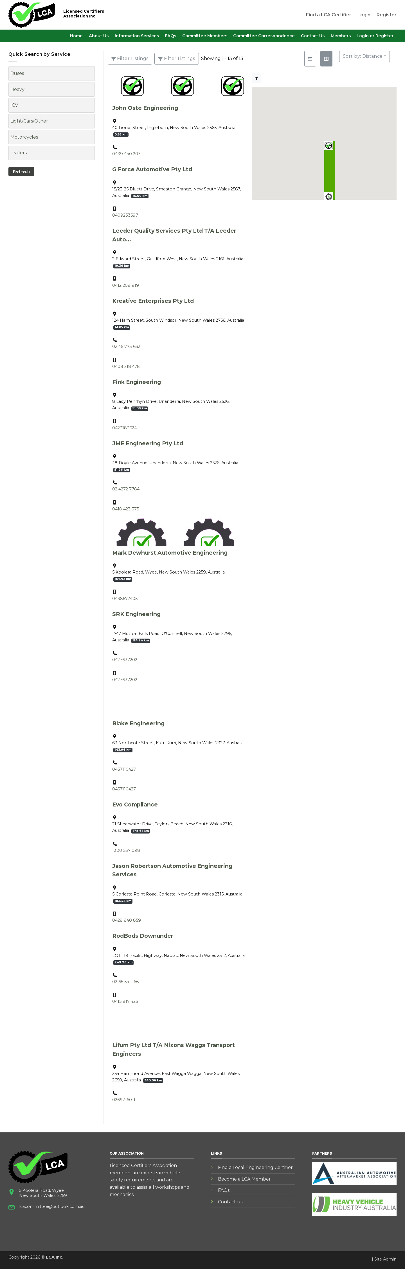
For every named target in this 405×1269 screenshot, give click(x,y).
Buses (17, 73)
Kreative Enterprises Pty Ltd (153, 300)
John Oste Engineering (145, 108)
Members (341, 35)
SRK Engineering (136, 614)
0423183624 (124, 427)
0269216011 (123, 1099)
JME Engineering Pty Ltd (147, 443)
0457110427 (124, 769)
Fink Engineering (136, 382)
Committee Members (204, 35)
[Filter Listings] (130, 59)
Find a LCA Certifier (328, 14)
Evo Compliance (135, 804)
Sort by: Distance (363, 56)
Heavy (17, 89)
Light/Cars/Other (29, 121)
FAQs (170, 35)
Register (387, 14)
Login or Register (375, 35)
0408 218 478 (126, 366)
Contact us (230, 1201)
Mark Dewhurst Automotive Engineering (170, 552)
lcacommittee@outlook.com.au (52, 1206)
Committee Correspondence (264, 35)
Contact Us (313, 35)
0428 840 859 (126, 920)
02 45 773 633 (126, 346)
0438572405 (125, 598)
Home (76, 35)
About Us (99, 35)
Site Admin (385, 1259)
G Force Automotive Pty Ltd (152, 169)
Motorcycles (24, 137)
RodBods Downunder (142, 935)
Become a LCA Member (244, 1179)
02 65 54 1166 (125, 981)
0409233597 (125, 215)
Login (363, 14)
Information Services (137, 35)
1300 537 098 (126, 850)
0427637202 (124, 659)
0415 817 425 (125, 1001)
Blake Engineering (138, 723)
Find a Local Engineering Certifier (255, 1167)
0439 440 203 (126, 153)
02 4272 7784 (126, 489)
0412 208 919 (125, 285)
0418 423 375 (125, 509)
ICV (14, 105)
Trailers (18, 152)
